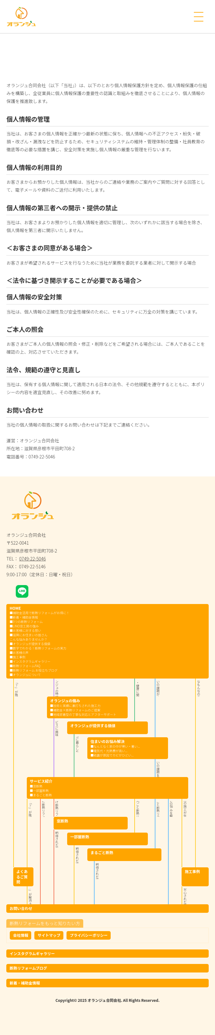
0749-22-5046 (32, 558)
